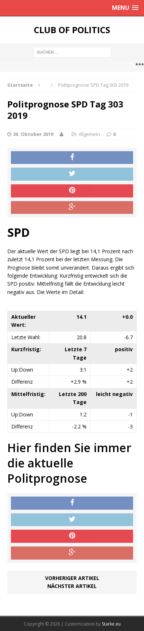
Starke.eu (111, 624)
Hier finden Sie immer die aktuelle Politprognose (69, 463)
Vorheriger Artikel (72, 578)
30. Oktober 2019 (33, 134)
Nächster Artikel (72, 586)
